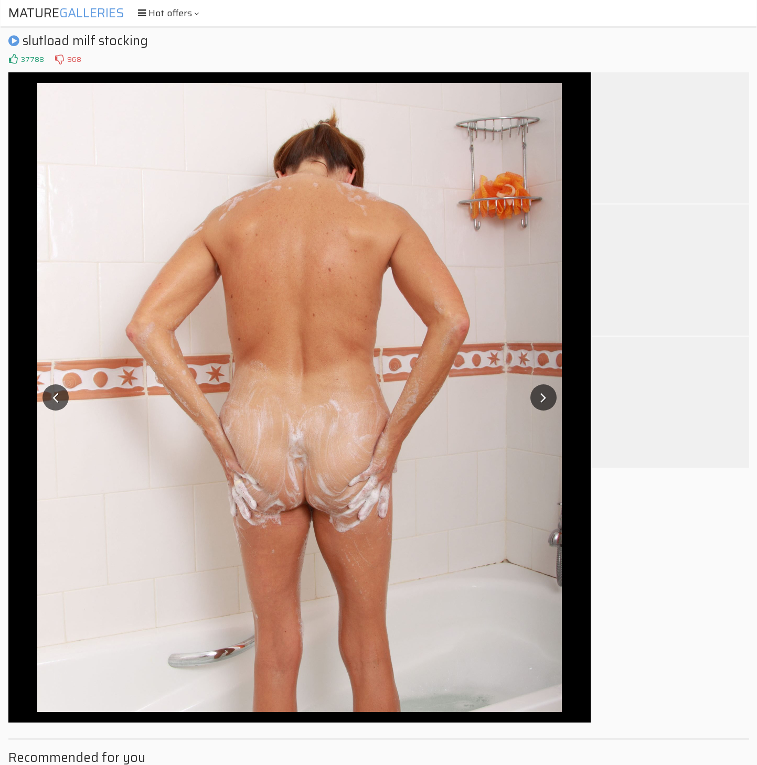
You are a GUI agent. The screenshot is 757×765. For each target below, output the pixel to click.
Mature (66, 13)
